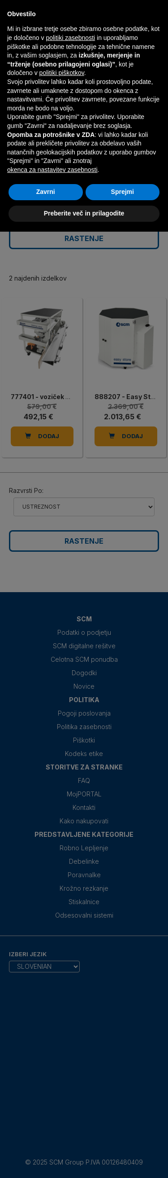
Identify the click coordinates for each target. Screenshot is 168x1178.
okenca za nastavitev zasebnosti (52, 169)
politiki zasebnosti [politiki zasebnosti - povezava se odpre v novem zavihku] (70, 37)
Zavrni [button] (45, 191)
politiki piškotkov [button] (61, 72)
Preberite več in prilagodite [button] (84, 213)
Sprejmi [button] (122, 191)
